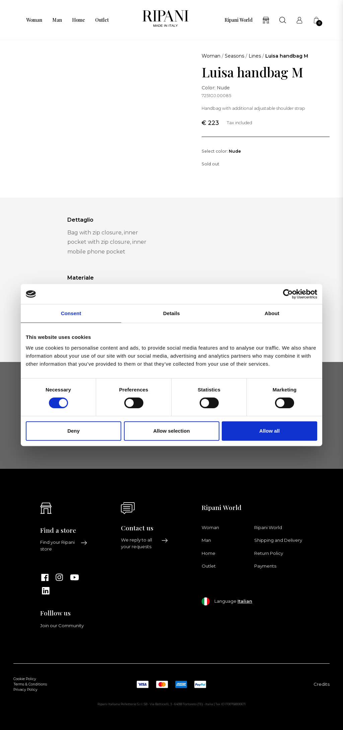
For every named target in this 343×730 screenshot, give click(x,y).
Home (78, 20)
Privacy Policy (25, 689)
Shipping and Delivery (278, 540)
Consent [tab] (71, 313)
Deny (73, 431)
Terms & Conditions (30, 684)
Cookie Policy (24, 679)
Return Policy (268, 553)
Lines (255, 56)
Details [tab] (171, 313)
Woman (34, 20)
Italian (244, 601)
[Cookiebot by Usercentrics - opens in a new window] (288, 294)
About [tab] (272, 313)
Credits (322, 684)
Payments (265, 566)
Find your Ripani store (63, 545)
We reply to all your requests (144, 543)
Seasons (234, 56)
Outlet (102, 20)
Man (57, 20)
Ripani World (238, 20)
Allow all (269, 431)
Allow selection (171, 431)
